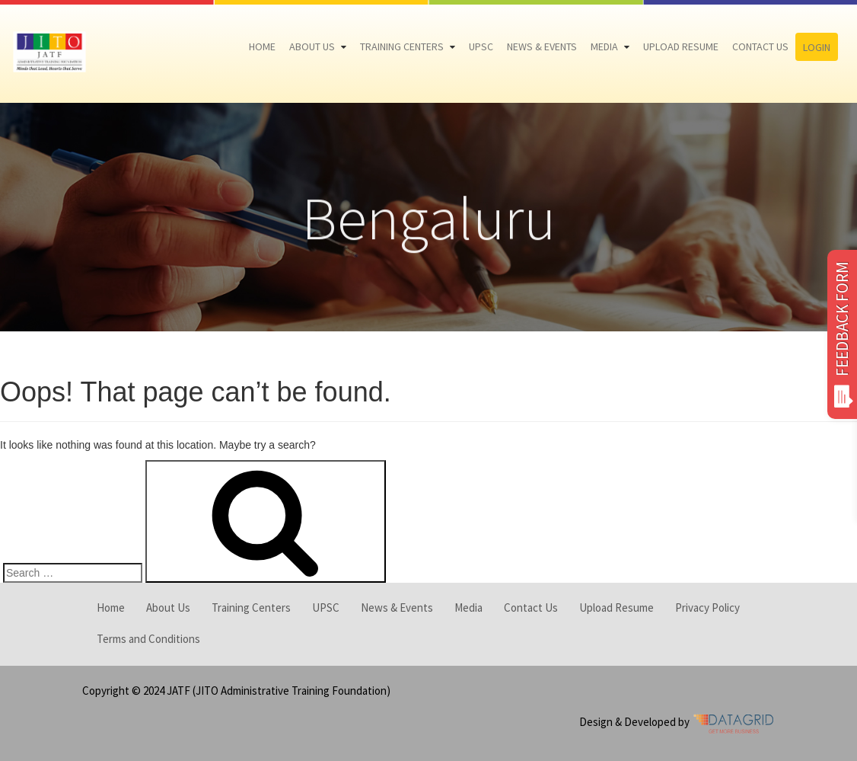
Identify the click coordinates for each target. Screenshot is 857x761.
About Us (312, 46)
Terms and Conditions (148, 639)
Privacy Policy (707, 607)
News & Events (542, 46)
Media (604, 46)
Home (262, 46)
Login (816, 47)
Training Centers (402, 46)
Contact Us (760, 46)
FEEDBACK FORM (842, 334)
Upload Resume (680, 46)
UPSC (481, 46)
